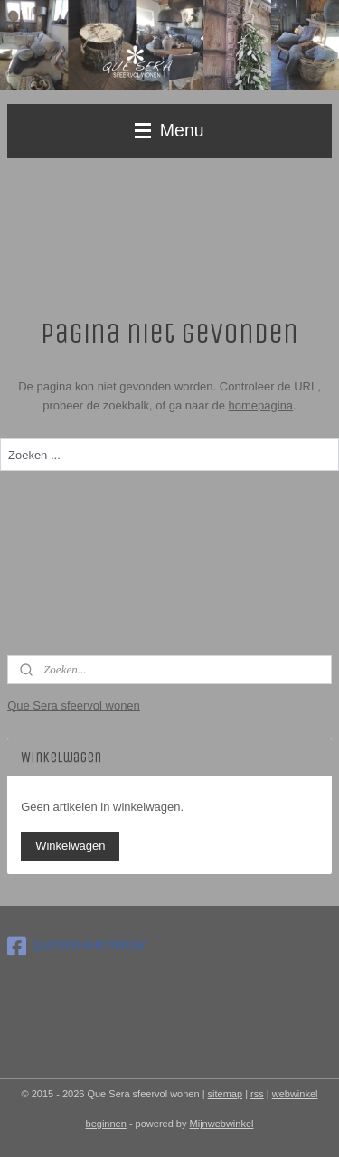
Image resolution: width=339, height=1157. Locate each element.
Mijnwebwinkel (222, 1123)
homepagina (261, 405)
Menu (169, 130)
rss (257, 1093)
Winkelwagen (70, 845)
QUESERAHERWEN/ (76, 946)
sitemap (225, 1093)
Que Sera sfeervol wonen (73, 705)
